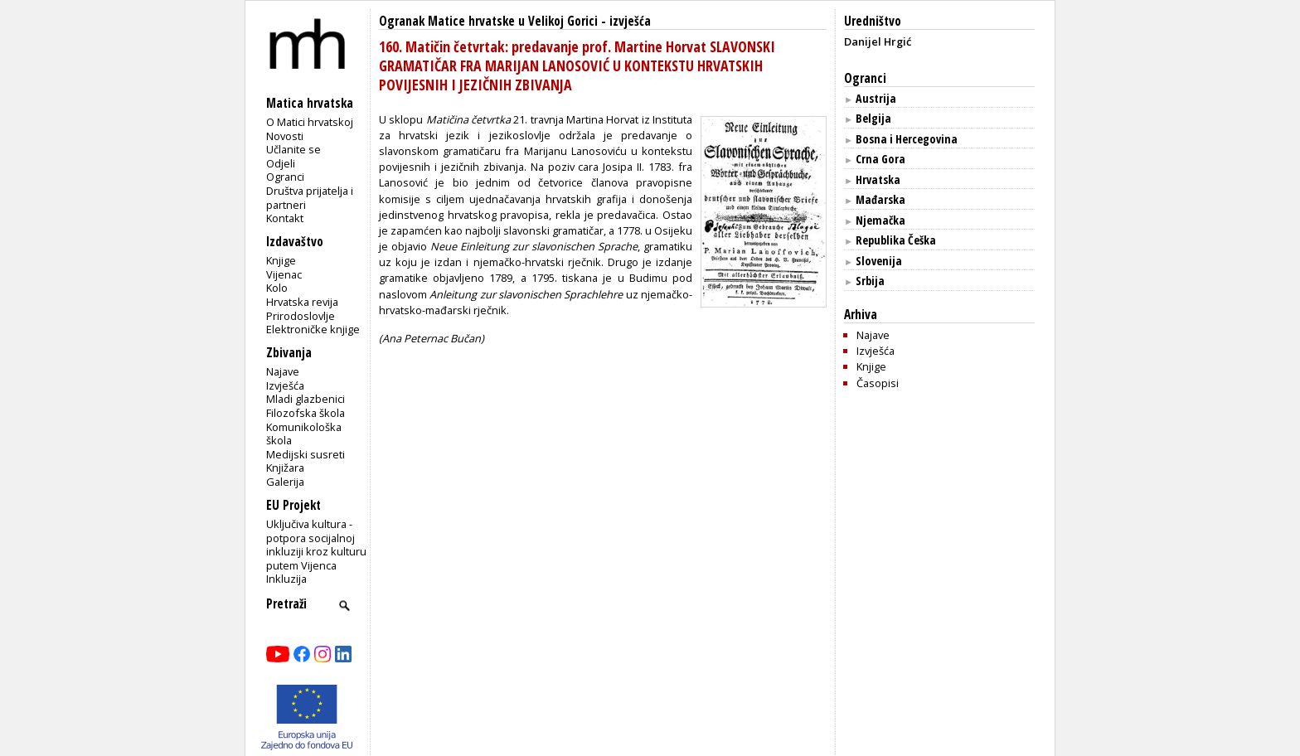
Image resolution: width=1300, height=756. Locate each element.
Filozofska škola (305, 412)
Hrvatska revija (302, 301)
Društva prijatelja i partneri (309, 197)
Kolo (277, 287)
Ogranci (285, 176)
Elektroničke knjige (313, 329)
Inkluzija (286, 578)
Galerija (285, 481)
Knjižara (285, 467)
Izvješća (285, 385)
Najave (282, 371)
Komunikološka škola (304, 433)
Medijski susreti (305, 454)
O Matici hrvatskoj (309, 121)
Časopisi (877, 383)
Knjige (281, 260)
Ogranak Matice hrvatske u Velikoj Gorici (488, 21)
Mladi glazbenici (305, 398)
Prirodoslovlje (300, 315)
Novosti (284, 135)
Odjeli (280, 163)
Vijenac (284, 274)
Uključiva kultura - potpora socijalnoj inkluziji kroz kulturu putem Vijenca (316, 544)
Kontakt (284, 218)
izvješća (630, 21)
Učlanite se (293, 149)
